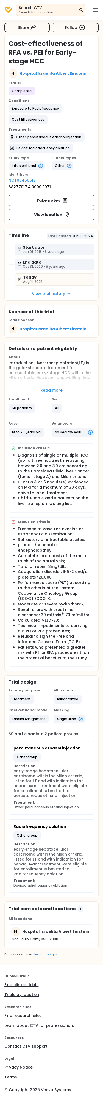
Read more (51, 390)
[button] (35, 108)
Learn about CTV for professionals (39, 1025)
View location (52, 214)
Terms (10, 1077)
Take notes (52, 200)
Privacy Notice (18, 1067)
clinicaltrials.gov (45, 954)
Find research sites (23, 1015)
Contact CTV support (26, 1046)
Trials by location (21, 994)
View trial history (51, 293)
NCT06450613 (22, 180)
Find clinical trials (21, 984)
